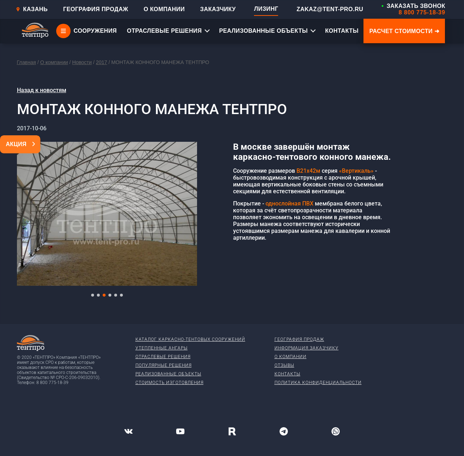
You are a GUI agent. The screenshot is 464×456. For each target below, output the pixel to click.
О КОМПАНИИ (164, 9)
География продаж (299, 339)
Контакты (287, 373)
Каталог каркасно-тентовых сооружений (190, 339)
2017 (101, 62)
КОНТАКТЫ (341, 31)
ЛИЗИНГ (266, 9)
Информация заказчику (307, 348)
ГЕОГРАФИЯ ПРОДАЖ (95, 9)
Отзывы (284, 365)
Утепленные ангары (161, 348)
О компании (54, 62)
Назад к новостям (41, 90)
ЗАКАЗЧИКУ (218, 9)
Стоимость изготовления (169, 382)
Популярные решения (163, 365)
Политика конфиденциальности (318, 382)
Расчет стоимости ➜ (404, 31)
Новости (82, 62)
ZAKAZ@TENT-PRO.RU (329, 9)
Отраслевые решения (163, 356)
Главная (26, 62)
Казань (32, 9)
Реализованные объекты (168, 373)
